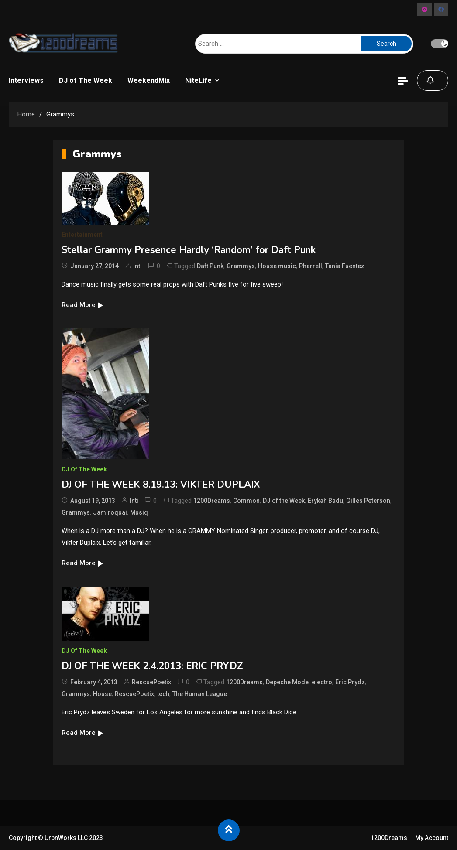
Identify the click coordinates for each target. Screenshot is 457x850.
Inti (137, 266)
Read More (83, 305)
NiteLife (198, 80)
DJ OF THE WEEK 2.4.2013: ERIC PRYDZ (152, 665)
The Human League (199, 693)
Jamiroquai (110, 512)
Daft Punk (210, 266)
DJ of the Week (284, 500)
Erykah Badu (325, 500)
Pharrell (310, 266)
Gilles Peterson (368, 500)
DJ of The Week (85, 80)
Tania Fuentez (344, 266)
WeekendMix (148, 80)
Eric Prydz (350, 682)
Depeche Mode (287, 682)
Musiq (139, 512)
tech (163, 693)
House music (277, 266)
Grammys (241, 266)
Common (246, 500)
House (102, 693)
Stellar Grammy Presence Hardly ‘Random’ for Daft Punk (189, 249)
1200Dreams (211, 500)
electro (322, 682)
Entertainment (82, 234)
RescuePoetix (151, 682)
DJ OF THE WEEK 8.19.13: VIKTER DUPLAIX (161, 484)
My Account (431, 837)
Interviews (26, 80)
